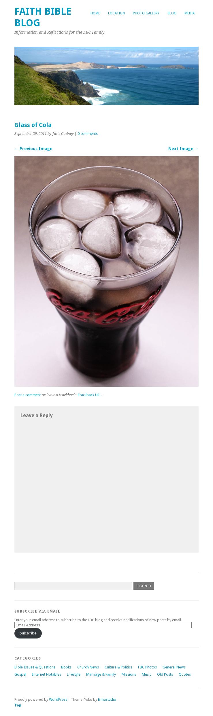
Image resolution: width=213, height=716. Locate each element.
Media (189, 13)
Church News (88, 667)
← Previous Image (33, 148)
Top (17, 705)
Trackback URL (89, 395)
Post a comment (27, 395)
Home (95, 13)
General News (174, 667)
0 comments (88, 133)
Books (66, 667)
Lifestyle (73, 674)
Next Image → (183, 148)
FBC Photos (147, 667)
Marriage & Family (101, 674)
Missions (129, 674)
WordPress (58, 699)
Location (116, 13)
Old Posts (165, 674)
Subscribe (28, 633)
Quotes (185, 674)
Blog (171, 13)
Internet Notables (46, 674)
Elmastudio (107, 699)
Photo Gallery (146, 13)
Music (146, 674)
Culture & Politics (118, 667)
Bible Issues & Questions (34, 667)
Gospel (20, 674)
